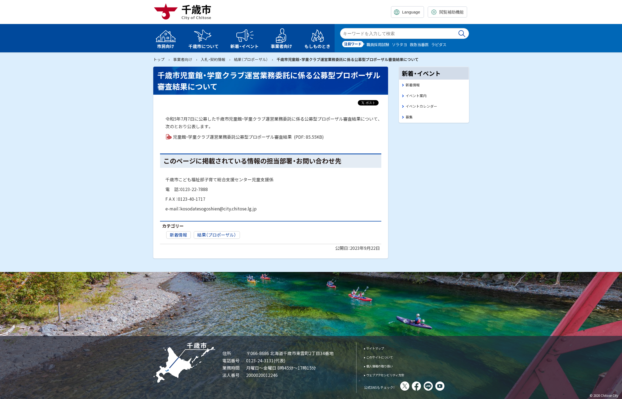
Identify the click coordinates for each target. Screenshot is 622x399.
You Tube (454, 386)
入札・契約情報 (213, 59)
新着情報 (178, 234)
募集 (410, 119)
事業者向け (182, 59)
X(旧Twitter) (419, 386)
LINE (442, 386)
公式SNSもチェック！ (386, 386)
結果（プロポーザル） (251, 59)
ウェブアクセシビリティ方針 (392, 374)
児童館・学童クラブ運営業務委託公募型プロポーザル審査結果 (248, 137)
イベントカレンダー (424, 108)
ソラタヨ (399, 44)
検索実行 (462, 33)
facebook (430, 386)
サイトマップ (378, 348)
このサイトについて (384, 357)
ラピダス (438, 44)
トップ (159, 59)
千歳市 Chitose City (184, 11)
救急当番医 (419, 44)
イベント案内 (418, 97)
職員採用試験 (377, 44)
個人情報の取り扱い (384, 366)
